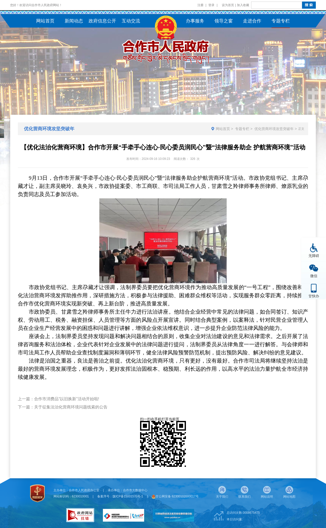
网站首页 (223, 129)
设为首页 (228, 5)
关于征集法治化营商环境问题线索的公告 (70, 407)
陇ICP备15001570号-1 (128, 496)
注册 (200, 5)
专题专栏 (242, 129)
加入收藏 (243, 5)
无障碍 (313, 255)
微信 (313, 276)
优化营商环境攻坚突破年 (274, 129)
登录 (211, 5)
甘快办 (313, 296)
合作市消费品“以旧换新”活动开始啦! (66, 399)
